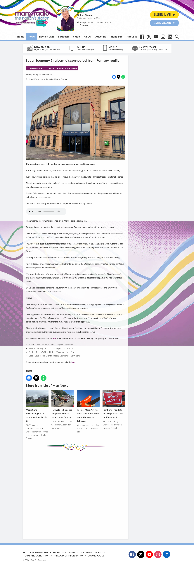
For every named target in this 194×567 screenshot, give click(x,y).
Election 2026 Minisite (35, 552)
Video (76, 36)
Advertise (100, 36)
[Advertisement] (76, 493)
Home (20, 36)
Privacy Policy (94, 552)
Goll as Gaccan (85, 15)
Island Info (116, 36)
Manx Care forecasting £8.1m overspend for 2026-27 (37, 406)
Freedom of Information (69, 555)
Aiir (44, 560)
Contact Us (75, 552)
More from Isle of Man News (63, 68)
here (54, 338)
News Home (36, 68)
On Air (87, 36)
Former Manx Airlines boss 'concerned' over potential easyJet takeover (88, 406)
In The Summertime (102, 22)
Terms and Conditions (36, 555)
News (31, 36)
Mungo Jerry (86, 22)
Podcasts (63, 36)
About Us (132, 36)
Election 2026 (46, 36)
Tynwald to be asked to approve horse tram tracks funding (62, 404)
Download (84, 25)
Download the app (116, 50)
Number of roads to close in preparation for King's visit (113, 404)
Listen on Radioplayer (85, 50)
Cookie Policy (96, 555)
